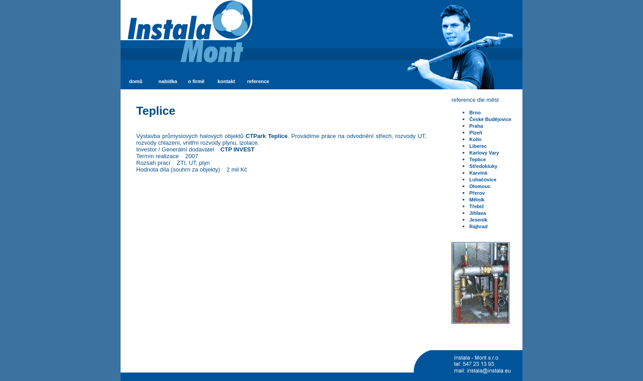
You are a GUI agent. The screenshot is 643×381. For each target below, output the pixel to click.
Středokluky (483, 166)
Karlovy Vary (484, 152)
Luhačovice (483, 179)
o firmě (196, 81)
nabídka (168, 81)
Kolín (475, 139)
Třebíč (476, 206)
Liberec (478, 146)
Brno (475, 112)
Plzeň (475, 132)
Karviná (478, 173)
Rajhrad (478, 226)
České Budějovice (490, 119)
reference (258, 81)
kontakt (226, 81)
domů (135, 81)
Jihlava (477, 213)
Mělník (476, 199)
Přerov (477, 193)
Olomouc (480, 186)
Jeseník (478, 219)
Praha (476, 126)
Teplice (477, 159)
